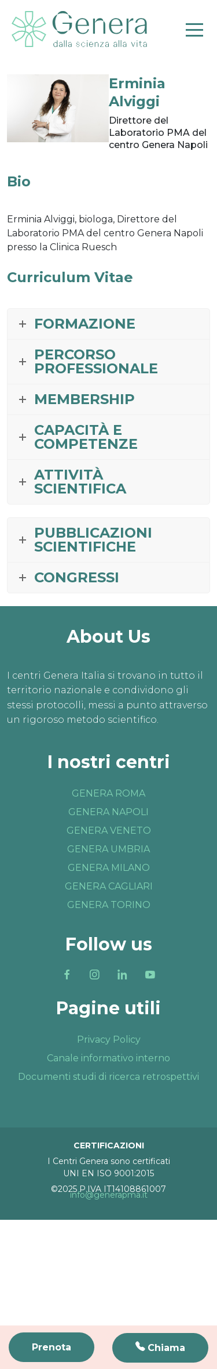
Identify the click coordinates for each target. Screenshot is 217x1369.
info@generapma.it (109, 1195)
